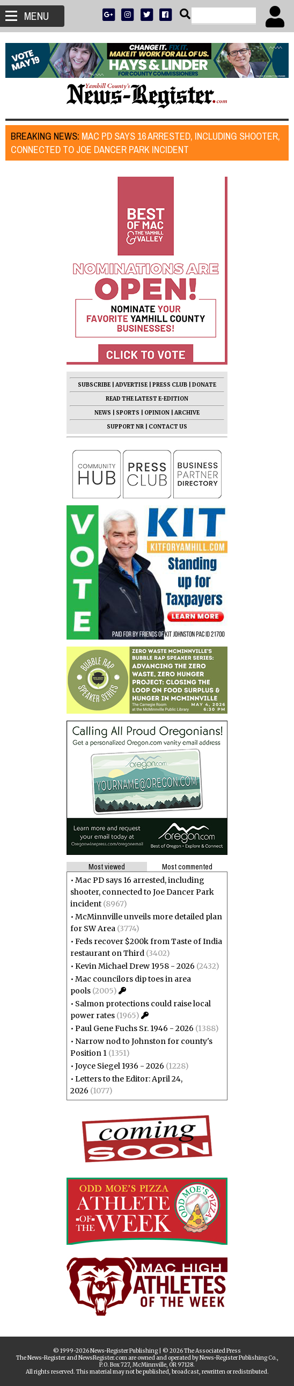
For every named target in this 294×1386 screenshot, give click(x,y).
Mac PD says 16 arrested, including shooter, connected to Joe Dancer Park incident (145, 142)
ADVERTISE (131, 384)
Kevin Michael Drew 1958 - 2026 (135, 966)
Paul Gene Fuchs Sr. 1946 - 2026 (134, 1028)
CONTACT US (168, 426)
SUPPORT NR (125, 426)
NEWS (102, 412)
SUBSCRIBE (94, 384)
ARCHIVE (187, 412)
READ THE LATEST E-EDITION (147, 398)
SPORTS (127, 412)
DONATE (204, 384)
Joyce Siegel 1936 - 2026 (119, 1066)
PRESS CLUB (169, 384)
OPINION (157, 412)
